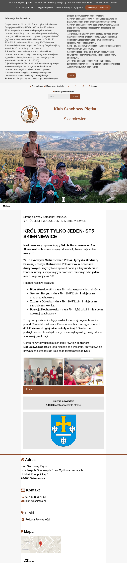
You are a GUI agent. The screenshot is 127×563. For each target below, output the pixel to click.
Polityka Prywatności (35, 519)
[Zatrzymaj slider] (63, 199)
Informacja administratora (63, 92)
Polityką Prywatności (83, 2)
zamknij (71, 75)
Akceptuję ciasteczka (98, 7)
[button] (4, 166)
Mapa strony (50, 86)
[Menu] (63, 206)
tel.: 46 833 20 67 (33, 497)
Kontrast (93, 86)
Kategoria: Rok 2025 (55, 217)
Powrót (30, 389)
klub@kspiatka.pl (33, 501)
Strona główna (36, 86)
